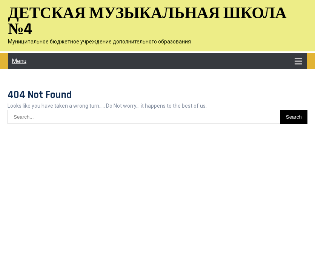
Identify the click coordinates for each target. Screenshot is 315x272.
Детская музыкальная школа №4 (147, 21)
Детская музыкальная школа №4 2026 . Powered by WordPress (157, 139)
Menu (19, 61)
